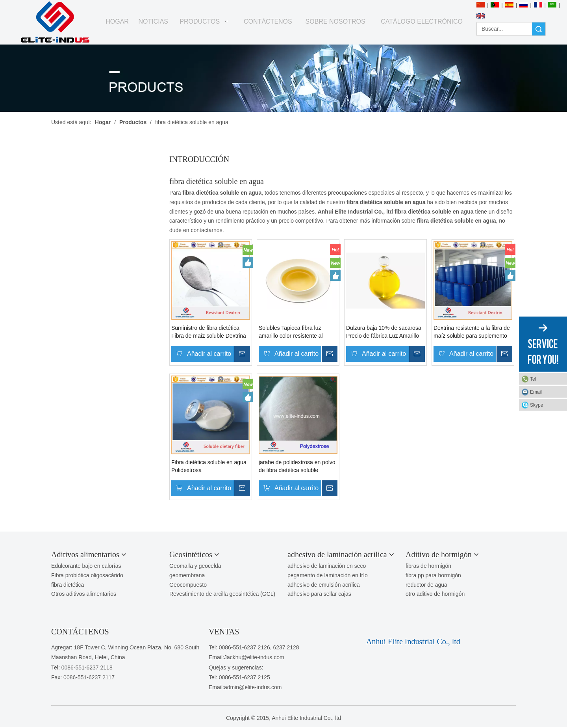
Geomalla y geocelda (195, 566)
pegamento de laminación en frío (327, 575)
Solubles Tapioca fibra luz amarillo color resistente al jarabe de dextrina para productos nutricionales (291, 332)
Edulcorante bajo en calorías (86, 566)
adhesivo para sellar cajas (319, 594)
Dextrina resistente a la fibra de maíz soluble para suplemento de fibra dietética (472, 332)
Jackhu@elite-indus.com (254, 657)
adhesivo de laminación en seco (326, 566)
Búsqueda (538, 28)
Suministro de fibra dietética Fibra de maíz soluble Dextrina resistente (208, 332)
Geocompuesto (188, 585)
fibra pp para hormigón (433, 575)
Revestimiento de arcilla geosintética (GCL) (222, 594)
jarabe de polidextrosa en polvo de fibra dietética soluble (297, 466)
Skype (536, 404)
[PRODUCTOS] (283, 78)
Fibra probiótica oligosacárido (87, 575)
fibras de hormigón (428, 566)
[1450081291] (384, 629)
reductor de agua (426, 585)
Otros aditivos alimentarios (83, 594)
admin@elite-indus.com (253, 687)
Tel (533, 378)
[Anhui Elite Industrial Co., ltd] (55, 22)
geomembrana (187, 575)
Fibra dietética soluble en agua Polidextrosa (208, 466)
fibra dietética (67, 585)
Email (536, 391)
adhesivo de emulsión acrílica (323, 585)
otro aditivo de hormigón (435, 594)
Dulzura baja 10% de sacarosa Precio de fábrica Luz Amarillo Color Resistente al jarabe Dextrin (383, 332)
